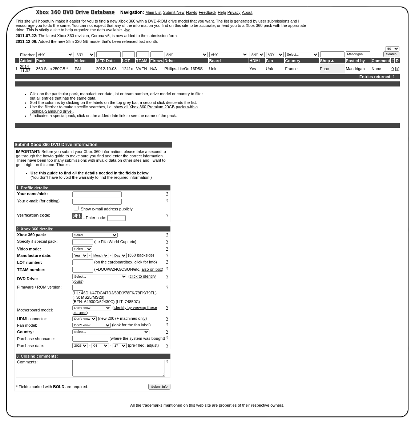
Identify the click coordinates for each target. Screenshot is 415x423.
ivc (127, 30)
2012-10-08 (106, 69)
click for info (145, 262)
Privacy (234, 12)
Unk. (213, 69)
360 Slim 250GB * (52, 69)
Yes (253, 69)
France (291, 69)
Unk (269, 69)
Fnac (324, 69)
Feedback (207, 12)
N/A (153, 69)
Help (222, 12)
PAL (78, 69)
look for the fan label (131, 325)
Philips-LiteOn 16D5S (184, 69)
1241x (127, 69)
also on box (152, 269)
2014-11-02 (25, 68)
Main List (153, 12)
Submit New (173, 12)
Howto (191, 12)
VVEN (141, 69)
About (247, 12)
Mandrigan (355, 69)
